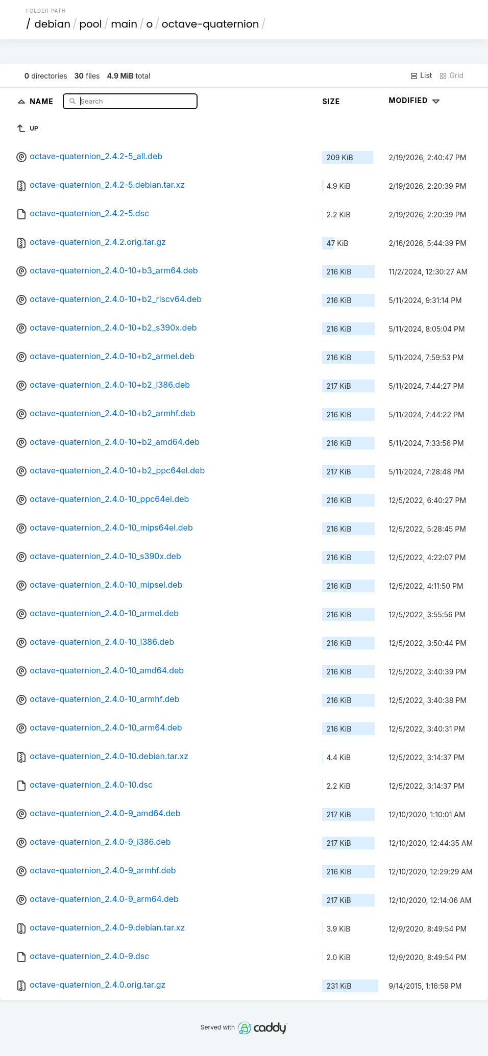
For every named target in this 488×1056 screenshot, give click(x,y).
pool (91, 24)
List (421, 75)
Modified (415, 100)
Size (331, 101)
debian (52, 24)
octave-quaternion (210, 24)
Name (43, 100)
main (124, 24)
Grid (451, 75)
